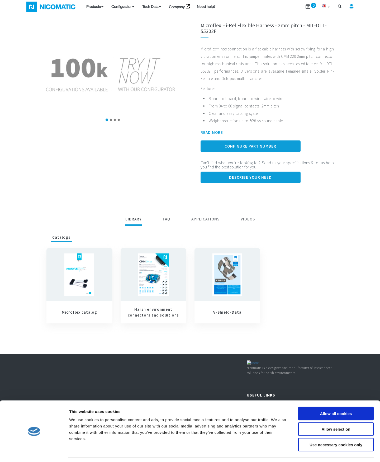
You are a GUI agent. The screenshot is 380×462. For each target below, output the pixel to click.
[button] (326, 6)
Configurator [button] (122, 6)
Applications (205, 218)
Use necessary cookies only (336, 428)
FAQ (166, 218)
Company (177, 7)
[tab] (133, 220)
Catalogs (61, 237)
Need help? (206, 6)
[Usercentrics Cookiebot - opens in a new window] (34, 452)
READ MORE (212, 132)
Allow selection (335, 413)
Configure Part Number (250, 146)
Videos (248, 218)
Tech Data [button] (151, 6)
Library (133, 218)
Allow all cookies (336, 397)
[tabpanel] (190, 288)
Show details (277, 451)
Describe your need (250, 177)
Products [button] (94, 6)
